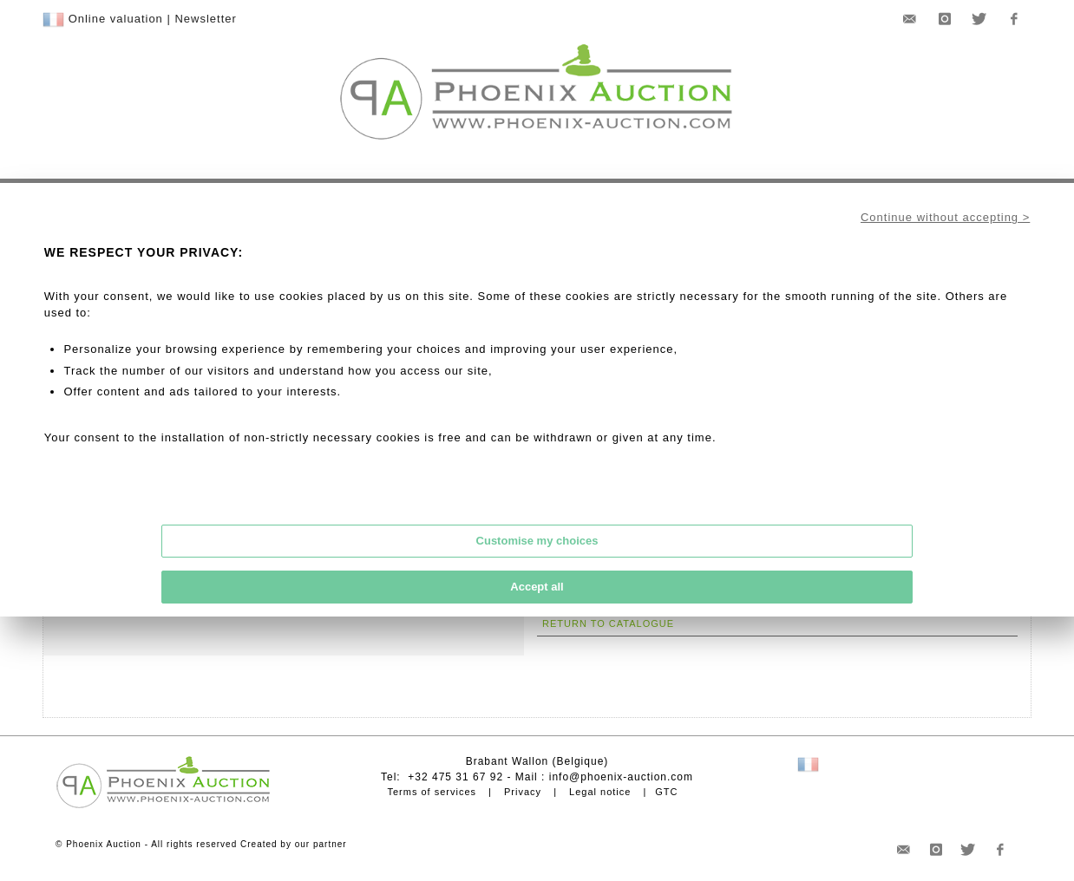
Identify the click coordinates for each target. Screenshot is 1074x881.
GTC (666, 791)
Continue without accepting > (945, 217)
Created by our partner (293, 844)
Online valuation (116, 18)
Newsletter (205, 18)
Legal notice (600, 791)
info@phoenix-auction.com (621, 777)
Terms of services (431, 791)
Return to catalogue (608, 623)
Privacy (522, 791)
